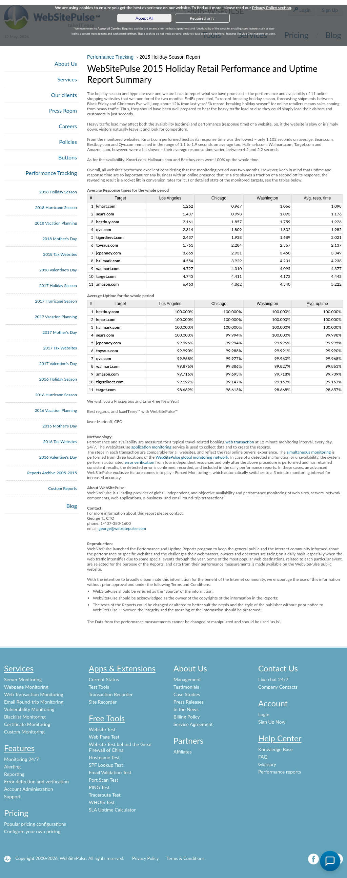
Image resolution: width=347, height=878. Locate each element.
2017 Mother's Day (59, 332)
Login (263, 714)
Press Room (63, 110)
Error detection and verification (36, 781)
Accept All (145, 18)
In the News (186, 709)
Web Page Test (104, 737)
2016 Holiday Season (58, 379)
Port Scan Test (103, 780)
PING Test (99, 787)
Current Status (104, 679)
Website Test (102, 729)
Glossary (267, 764)
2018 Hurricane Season (56, 207)
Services (67, 79)
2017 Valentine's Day (58, 363)
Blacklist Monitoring (25, 717)
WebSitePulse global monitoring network (192, 457)
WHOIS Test (102, 802)
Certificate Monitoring (27, 724)
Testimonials (186, 687)
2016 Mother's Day (59, 425)
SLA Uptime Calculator (112, 810)
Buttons (67, 157)
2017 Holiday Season (58, 285)
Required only (202, 18)
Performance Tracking (51, 173)
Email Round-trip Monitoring (33, 702)
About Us (66, 63)
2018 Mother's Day (59, 238)
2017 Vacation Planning (56, 316)
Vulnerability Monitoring (29, 709)
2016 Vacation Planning (56, 410)
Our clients (64, 95)
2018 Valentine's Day (58, 269)
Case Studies (187, 694)
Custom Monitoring (24, 731)
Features (19, 748)
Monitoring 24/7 (21, 759)
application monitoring (151, 447)
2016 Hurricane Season (56, 394)
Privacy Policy (145, 858)
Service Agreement (193, 724)
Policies (68, 141)
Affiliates (183, 752)
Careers (68, 126)
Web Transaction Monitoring (33, 694)
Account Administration (28, 789)
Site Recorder (103, 702)
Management (187, 679)
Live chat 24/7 (273, 679)
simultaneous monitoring (309, 452)
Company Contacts (278, 687)
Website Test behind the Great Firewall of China (120, 747)
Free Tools (107, 718)
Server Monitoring (23, 679)
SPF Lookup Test (106, 765)
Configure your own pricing (32, 831)
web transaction (239, 441)
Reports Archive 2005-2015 (52, 472)
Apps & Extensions (122, 668)
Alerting (12, 766)
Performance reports (279, 772)
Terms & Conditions (185, 858)
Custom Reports (62, 488)
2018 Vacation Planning (56, 223)
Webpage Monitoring (26, 687)
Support (12, 796)
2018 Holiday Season (58, 191)
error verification (140, 462)
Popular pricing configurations (35, 824)
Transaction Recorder (111, 694)
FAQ (263, 757)
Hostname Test (104, 757)
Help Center (280, 738)
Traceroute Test (105, 795)
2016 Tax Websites (60, 441)
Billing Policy (187, 717)
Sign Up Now (271, 722)
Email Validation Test (110, 772)
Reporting (14, 774)
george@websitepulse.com (122, 528)
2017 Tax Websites (60, 347)
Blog (71, 505)
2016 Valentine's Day (58, 457)
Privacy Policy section (271, 7)
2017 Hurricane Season (56, 301)
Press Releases (189, 702)
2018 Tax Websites (60, 254)
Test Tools (99, 687)
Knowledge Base (275, 749)
